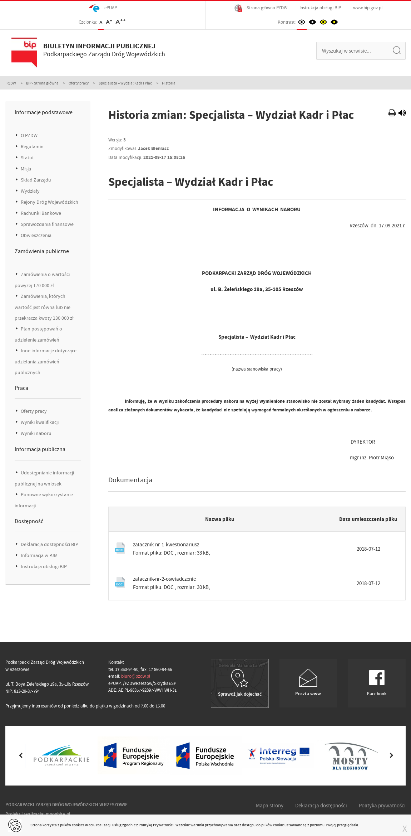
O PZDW (29, 135)
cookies (78, 824)
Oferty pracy (79, 83)
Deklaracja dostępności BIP (49, 544)
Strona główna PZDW (260, 8)
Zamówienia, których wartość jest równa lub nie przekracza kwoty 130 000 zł (44, 307)
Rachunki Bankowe (40, 213)
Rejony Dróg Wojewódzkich (49, 202)
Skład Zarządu (35, 180)
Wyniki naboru (35, 433)
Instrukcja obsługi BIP (320, 8)
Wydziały (30, 191)
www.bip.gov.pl (367, 8)
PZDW (11, 83)
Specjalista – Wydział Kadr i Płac (125, 83)
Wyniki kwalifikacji (39, 422)
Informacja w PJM (39, 555)
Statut (27, 158)
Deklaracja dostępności (321, 805)
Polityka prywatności (382, 805)
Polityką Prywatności (156, 824)
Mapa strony (269, 805)
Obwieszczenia (35, 235)
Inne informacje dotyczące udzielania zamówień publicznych (45, 362)
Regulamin (32, 147)
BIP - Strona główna (42, 83)
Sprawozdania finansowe (47, 224)
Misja (25, 169)
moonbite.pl (58, 814)
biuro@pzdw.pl (135, 676)
